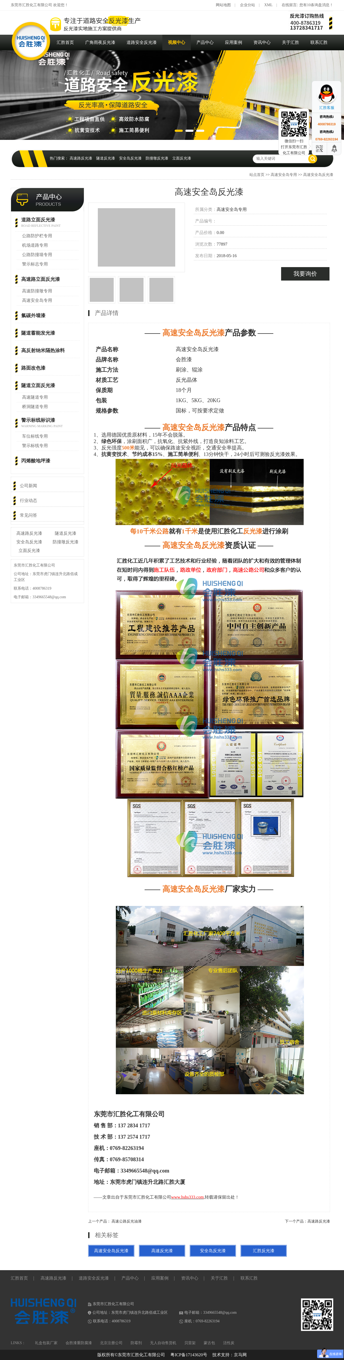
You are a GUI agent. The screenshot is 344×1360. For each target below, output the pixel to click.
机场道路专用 (35, 245)
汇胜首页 (65, 42)
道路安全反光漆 (142, 42)
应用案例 (233, 42)
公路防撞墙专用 (37, 254)
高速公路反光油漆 (127, 1221)
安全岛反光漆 (130, 158)
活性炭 (228, 1343)
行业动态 (28, 500)
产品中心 (205, 42)
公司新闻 (28, 485)
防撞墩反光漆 (157, 158)
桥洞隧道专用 (35, 406)
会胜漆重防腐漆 (79, 1343)
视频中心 (176, 42)
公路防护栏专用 (37, 235)
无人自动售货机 (163, 1343)
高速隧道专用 (35, 397)
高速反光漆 (162, 1250)
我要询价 (305, 273)
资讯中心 (262, 42)
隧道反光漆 (105, 158)
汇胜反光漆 (263, 1250)
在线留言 (289, 5)
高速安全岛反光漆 (318, 175)
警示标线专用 (35, 445)
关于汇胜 (290, 42)
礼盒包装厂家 (46, 1343)
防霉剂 (136, 1343)
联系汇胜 (319, 42)
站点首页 (256, 175)
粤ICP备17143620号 (188, 1354)
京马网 (240, 1354)
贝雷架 (190, 1343)
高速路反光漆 (81, 158)
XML (268, 5)
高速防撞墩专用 (37, 291)
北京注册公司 (111, 1343)
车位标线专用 (35, 436)
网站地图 (223, 5)
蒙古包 (209, 1343)
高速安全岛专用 (284, 175)
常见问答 (28, 515)
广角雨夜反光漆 (100, 42)
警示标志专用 (35, 264)
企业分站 (247, 5)
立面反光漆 (181, 158)
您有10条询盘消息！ (316, 5)
